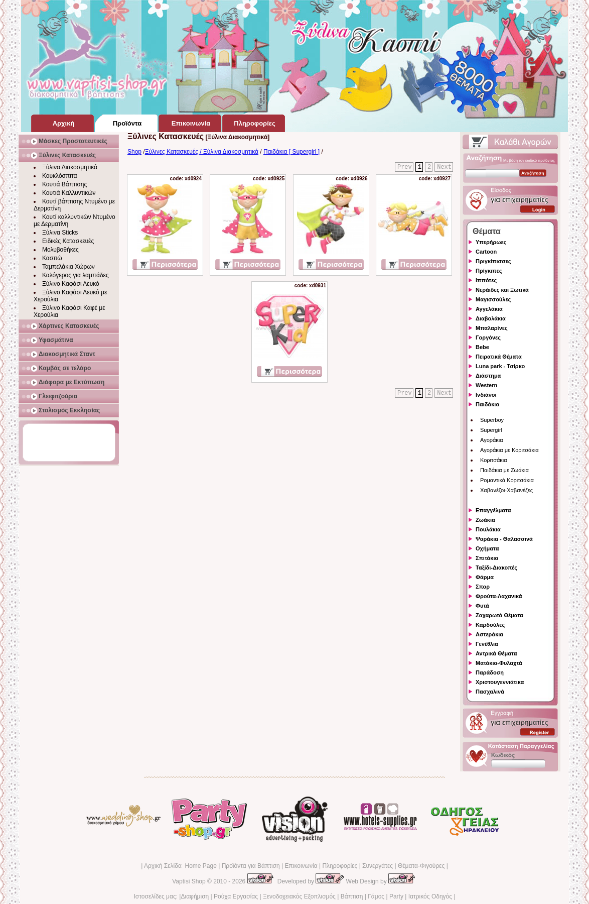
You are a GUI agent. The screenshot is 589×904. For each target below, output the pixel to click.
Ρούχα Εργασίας (236, 896)
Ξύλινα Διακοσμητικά (69, 167)
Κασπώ (52, 258)
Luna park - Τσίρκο (500, 366)
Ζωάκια (485, 520)
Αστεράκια (489, 634)
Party (396, 896)
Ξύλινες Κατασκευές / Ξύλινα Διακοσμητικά (201, 151)
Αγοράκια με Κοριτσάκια (509, 450)
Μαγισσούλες (493, 299)
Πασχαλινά (490, 692)
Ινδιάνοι (486, 395)
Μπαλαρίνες (492, 328)
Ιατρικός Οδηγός (430, 896)
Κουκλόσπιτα (59, 175)
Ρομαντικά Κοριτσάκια (507, 480)
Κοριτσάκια (493, 460)
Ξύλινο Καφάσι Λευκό (70, 283)
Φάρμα (485, 577)
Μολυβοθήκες (60, 249)
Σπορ (483, 587)
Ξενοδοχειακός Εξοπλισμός (299, 896)
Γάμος (376, 896)
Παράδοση (490, 672)
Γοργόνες (488, 337)
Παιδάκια (487, 404)
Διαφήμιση (195, 896)
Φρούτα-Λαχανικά (499, 596)
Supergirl (491, 430)
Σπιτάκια (487, 558)
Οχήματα (487, 548)
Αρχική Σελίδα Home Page (180, 865)
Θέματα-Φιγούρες (421, 865)
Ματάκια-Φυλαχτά (499, 663)
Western (486, 385)
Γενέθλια (487, 644)
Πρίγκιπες (489, 271)
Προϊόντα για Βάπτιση (251, 865)
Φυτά (482, 606)
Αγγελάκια (489, 309)
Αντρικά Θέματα (496, 653)
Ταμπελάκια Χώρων (68, 266)
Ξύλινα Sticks (60, 232)
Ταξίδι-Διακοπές (496, 567)
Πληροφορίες (339, 865)
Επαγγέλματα (493, 510)
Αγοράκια (491, 440)
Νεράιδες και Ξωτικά (502, 290)
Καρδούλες (490, 625)
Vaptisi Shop (189, 881)
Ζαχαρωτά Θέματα (499, 615)
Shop (134, 151)
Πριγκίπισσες (493, 261)
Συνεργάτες (377, 865)
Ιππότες (486, 280)
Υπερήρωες (491, 242)
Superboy (492, 420)
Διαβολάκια (491, 318)
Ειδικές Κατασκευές (68, 241)
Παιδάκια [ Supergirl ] (291, 151)
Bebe (482, 347)
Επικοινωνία (300, 865)
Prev (404, 167)
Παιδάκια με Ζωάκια (504, 470)
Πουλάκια (488, 529)
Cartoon (486, 252)
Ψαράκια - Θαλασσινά (504, 539)
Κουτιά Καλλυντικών (68, 192)
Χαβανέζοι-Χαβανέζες (506, 490)
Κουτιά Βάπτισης (64, 184)
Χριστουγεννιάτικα (500, 682)
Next (444, 167)
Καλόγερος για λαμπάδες (75, 275)
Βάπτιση (352, 896)
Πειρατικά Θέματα (499, 357)
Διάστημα (488, 376)
